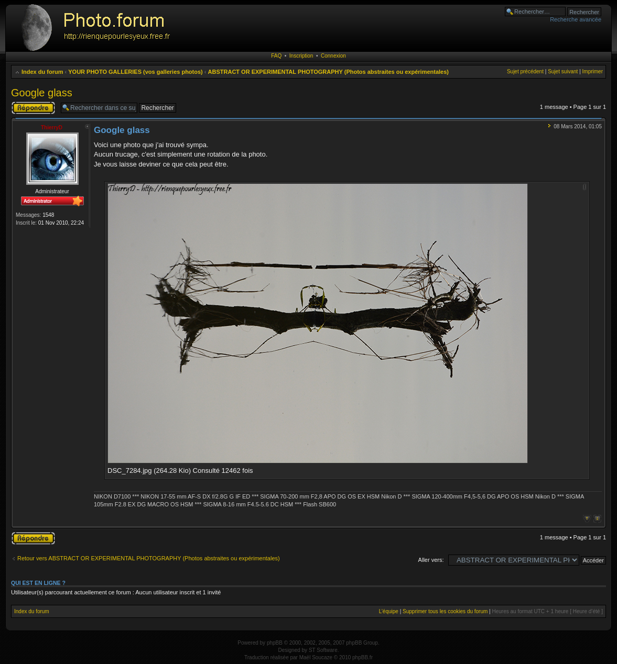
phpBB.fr (362, 657)
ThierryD (51, 127)
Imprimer (592, 71)
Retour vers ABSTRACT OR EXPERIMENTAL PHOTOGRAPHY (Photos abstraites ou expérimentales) (148, 558)
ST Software (323, 650)
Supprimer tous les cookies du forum (445, 611)
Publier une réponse (33, 108)
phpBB (275, 643)
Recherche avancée (575, 19)
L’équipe (388, 611)
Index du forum (42, 72)
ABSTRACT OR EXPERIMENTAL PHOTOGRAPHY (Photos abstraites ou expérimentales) (328, 72)
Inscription (301, 56)
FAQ (276, 56)
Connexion (333, 56)
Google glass (41, 92)
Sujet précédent (525, 71)
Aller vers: (431, 560)
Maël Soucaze (315, 657)
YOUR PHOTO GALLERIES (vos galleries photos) (135, 72)
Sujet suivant (563, 71)
